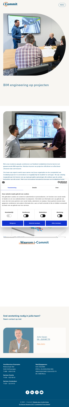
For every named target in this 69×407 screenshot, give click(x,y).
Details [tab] (34, 187)
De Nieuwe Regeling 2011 (26, 404)
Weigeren (13, 223)
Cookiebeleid (38, 404)
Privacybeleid (46, 404)
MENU (62, 4)
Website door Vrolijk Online (41, 402)
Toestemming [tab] (12, 187)
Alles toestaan (56, 223)
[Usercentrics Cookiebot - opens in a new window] (59, 182)
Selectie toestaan (34, 223)
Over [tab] (57, 187)
